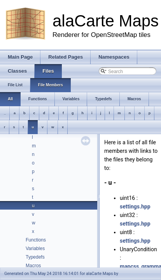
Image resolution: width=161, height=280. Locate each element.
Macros (33, 265)
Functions (36, 240)
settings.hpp (135, 206)
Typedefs (35, 257)
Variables (35, 248)
